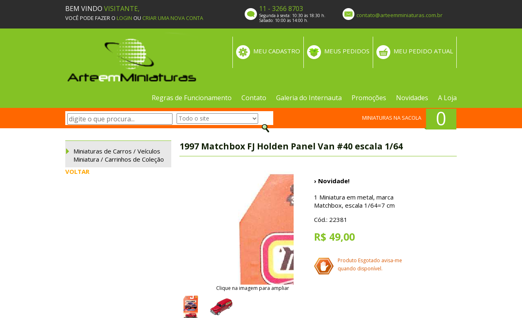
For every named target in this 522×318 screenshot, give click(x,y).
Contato (253, 97)
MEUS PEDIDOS (346, 51)
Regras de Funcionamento (192, 97)
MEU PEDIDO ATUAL (423, 51)
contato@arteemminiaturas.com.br (399, 15)
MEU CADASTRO (276, 51)
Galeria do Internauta (309, 97)
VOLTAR (77, 171)
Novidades (412, 97)
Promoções (369, 97)
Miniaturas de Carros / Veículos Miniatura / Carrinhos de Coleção (118, 155)
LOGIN (124, 18)
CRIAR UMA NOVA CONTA (172, 18)
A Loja (447, 97)
